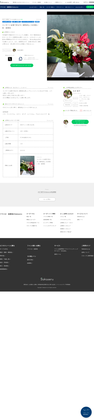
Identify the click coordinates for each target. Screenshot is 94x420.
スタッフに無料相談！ (86, 412)
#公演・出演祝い (16, 21)
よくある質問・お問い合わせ (72, 2)
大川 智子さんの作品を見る (80, 125)
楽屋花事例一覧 (47, 220)
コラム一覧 (63, 217)
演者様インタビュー (65, 229)
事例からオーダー (31, 220)
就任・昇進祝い (4, 263)
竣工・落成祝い (4, 267)
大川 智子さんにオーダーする (22, 65)
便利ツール (57, 255)
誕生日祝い (30, 260)
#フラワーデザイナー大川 (28, 21)
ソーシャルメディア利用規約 (64, 285)
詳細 (22, 19)
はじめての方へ (33, 7)
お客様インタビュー (65, 226)
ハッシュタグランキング (49, 226)
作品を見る (67, 104)
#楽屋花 (37, 21)
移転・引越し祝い (5, 260)
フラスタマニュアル (65, 220)
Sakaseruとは (81, 217)
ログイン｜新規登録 (89, 2)
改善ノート (80, 220)
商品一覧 (42, 7)
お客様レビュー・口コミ (66, 223)
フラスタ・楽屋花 (36, 2)
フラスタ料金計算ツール (33, 223)
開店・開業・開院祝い (6, 253)
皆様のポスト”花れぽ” (66, 232)
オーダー (90, 7)
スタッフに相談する (32, 226)
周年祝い (2, 256)
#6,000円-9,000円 (7, 21)
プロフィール (68, 100)
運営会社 (24, 285)
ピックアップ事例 (48, 223)
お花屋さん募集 (32, 285)
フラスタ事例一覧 (48, 217)
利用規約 (39, 285)
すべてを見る (4, 250)
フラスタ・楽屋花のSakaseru (9, 7)
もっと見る (47, 199)
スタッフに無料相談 (87, 256)
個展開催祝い (4, 270)
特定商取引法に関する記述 (49, 285)
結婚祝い (29, 264)
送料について (85, 253)
